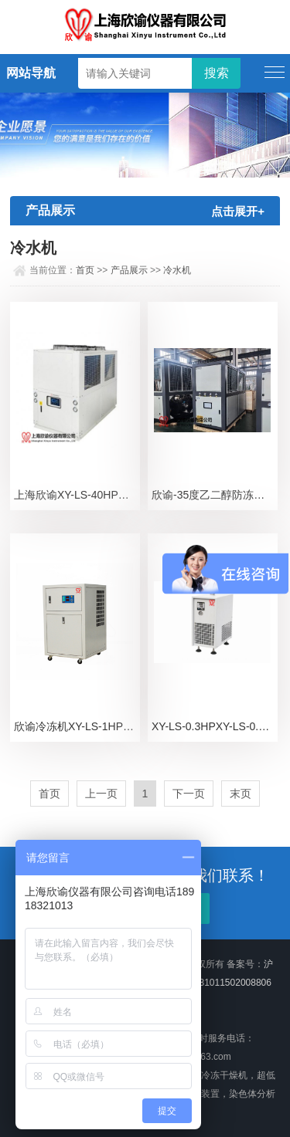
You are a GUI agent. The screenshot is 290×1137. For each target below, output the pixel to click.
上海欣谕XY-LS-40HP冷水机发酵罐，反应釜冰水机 (77, 495)
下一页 (188, 793)
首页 (85, 270)
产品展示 (129, 270)
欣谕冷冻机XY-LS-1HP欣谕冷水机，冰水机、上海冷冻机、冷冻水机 (77, 726)
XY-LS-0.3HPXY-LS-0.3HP (215, 726)
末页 (240, 793)
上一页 (101, 793)
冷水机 (177, 270)
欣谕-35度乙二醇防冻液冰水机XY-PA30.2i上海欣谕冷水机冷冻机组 (215, 495)
